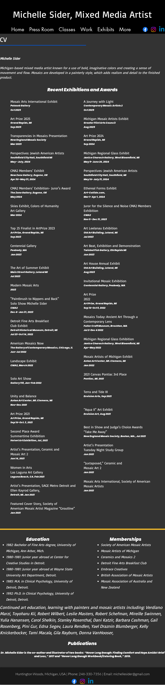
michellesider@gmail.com (131, 674)
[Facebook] (145, 29)
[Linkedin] (161, 29)
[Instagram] (153, 29)
